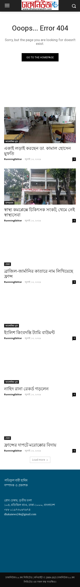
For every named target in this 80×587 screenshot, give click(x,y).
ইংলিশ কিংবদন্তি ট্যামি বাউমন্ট (29, 332)
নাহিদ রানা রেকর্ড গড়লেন (26, 388)
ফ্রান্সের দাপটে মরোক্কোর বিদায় (30, 445)
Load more (40, 459)
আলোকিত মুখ (11, 141)
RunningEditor (13, 159)
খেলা (7, 264)
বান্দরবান (9, 202)
